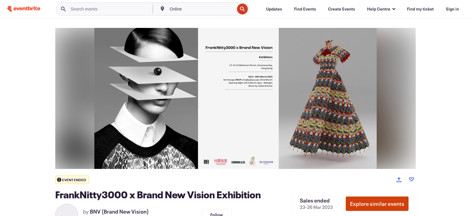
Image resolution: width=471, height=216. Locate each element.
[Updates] (274, 9)
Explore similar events (377, 203)
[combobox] (201, 9)
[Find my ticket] (420, 9)
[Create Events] (341, 9)
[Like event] (411, 179)
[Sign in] (452, 9)
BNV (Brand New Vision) (119, 211)
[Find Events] (305, 9)
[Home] (23, 8)
